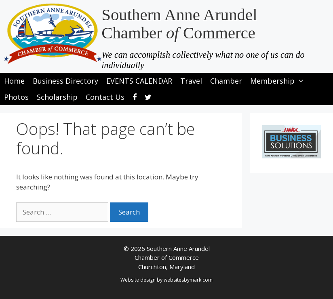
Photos (16, 97)
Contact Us (105, 97)
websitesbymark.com (188, 279)
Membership (279, 81)
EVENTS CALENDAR (139, 81)
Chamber (226, 81)
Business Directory (65, 81)
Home (14, 81)
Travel (191, 81)
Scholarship (57, 97)
